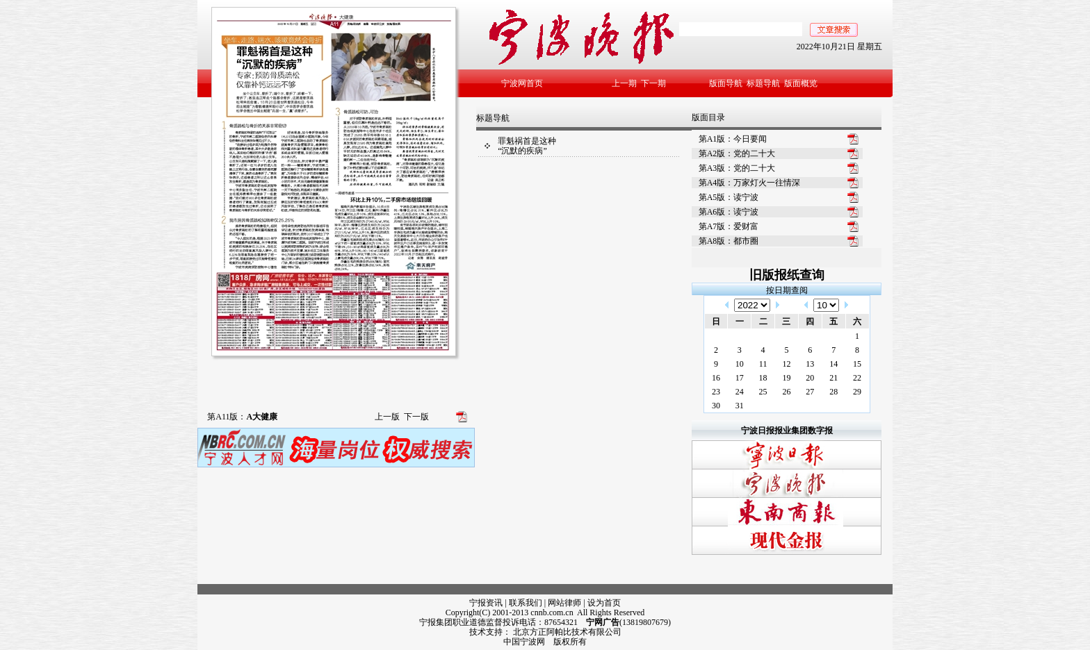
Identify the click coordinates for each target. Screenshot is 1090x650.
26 (786, 392)
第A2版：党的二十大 (737, 153)
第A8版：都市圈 (729, 241)
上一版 (387, 417)
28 (833, 392)
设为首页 (604, 603)
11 (763, 364)
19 (786, 378)
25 (763, 392)
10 (739, 364)
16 (716, 378)
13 (810, 364)
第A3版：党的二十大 (737, 168)
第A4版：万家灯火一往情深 (750, 183)
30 (716, 405)
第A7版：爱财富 (729, 226)
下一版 (416, 417)
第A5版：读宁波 (729, 197)
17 (739, 378)
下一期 (653, 83)
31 (739, 405)
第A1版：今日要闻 (733, 139)
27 (810, 392)
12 (786, 364)
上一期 (624, 83)
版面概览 (801, 83)
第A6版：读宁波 (729, 212)
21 (833, 378)
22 (857, 378)
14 (833, 364)
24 (739, 392)
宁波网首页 (522, 83)
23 (716, 392)
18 (763, 378)
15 (857, 364)
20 (810, 378)
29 (857, 392)
